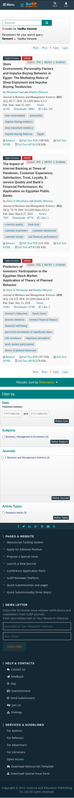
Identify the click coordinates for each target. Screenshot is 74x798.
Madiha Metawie (38, 92)
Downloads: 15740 (24, 306)
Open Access (15, 759)
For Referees (15, 738)
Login (66, 4)
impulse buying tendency (19, 121)
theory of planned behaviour (20, 350)
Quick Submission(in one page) (27, 585)
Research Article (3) (16, 512)
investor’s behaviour (16, 313)
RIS (39, 62)
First (35, 47)
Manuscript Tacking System (25, 542)
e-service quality (14, 224)
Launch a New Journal (21, 564)
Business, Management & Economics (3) (27, 436)
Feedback (15, 676)
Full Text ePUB (26, 144)
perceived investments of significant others (28, 331)
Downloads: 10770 (22, 217)
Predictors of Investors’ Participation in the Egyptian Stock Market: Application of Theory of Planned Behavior (27, 275)
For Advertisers (17, 745)
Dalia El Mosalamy (17, 290)
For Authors (14, 731)
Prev (45, 47)
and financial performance (42, 236)
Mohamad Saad (15, 92)
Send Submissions (21, 698)
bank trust (33, 224)
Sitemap (14, 712)
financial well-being (16, 325)
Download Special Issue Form (28, 773)
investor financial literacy (43, 319)
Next (56, 47)
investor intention (14, 319)
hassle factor (39, 313)
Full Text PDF (30, 140)
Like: (46, 109)
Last (65, 47)
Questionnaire (18, 691)
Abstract (10, 140)
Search (54, 4)
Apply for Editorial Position (24, 549)
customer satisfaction (44, 230)
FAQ (11, 684)
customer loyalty (14, 236)
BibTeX (48, 62)
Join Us (14, 705)
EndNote (60, 62)
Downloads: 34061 (24, 109)
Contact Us (16, 669)
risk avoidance (13, 338)
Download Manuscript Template (30, 766)
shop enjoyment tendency (19, 127)
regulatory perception (38, 338)
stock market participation (19, 344)
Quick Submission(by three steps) (29, 592)
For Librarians (16, 752)
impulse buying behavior (18, 134)
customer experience (16, 230)
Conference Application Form (26, 571)
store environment (15, 115)
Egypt (40, 134)
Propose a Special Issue (22, 556)
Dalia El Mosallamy (18, 201)
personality (36, 115)
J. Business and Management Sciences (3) (27, 457)
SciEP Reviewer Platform (23, 578)
